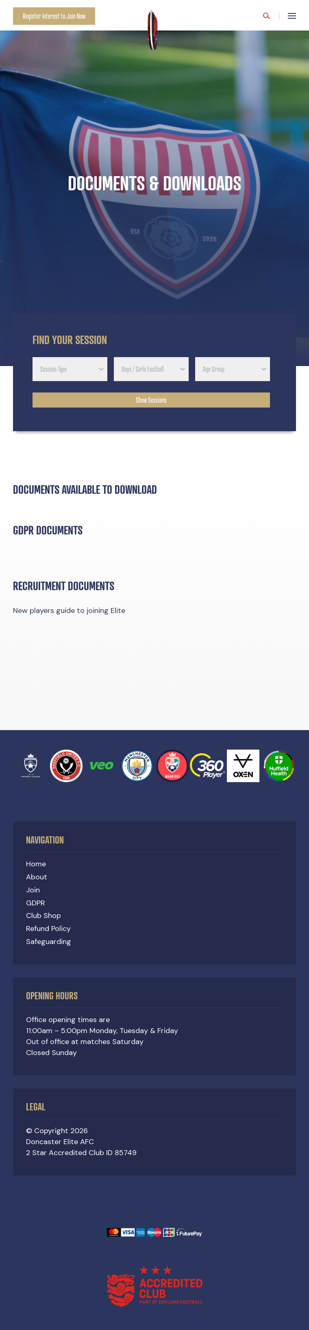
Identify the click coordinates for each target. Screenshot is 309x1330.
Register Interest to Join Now (54, 16)
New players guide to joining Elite (69, 620)
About (36, 877)
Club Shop (43, 915)
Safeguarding (48, 941)
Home (36, 864)
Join (33, 890)
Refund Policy (48, 928)
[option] (154, 183)
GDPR (35, 903)
